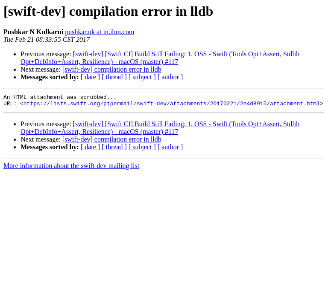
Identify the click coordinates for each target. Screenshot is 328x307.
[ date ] (90, 77)
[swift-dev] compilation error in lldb (111, 69)
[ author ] (170, 77)
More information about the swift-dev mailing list (71, 168)
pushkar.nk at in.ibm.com (99, 31)
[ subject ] (142, 77)
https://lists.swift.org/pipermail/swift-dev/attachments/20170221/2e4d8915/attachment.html (171, 106)
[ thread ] (114, 77)
